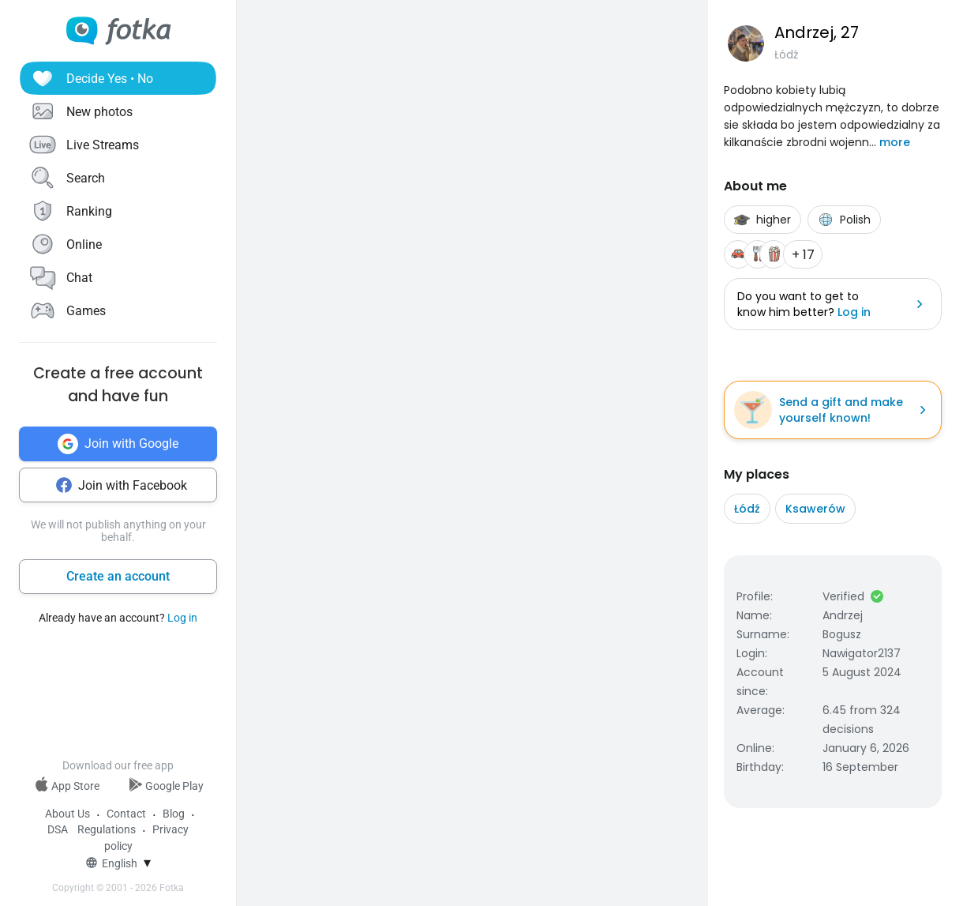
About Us (67, 813)
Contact (126, 813)
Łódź (747, 509)
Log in (182, 617)
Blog (174, 813)
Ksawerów (815, 509)
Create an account (118, 576)
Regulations (106, 829)
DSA (57, 829)
